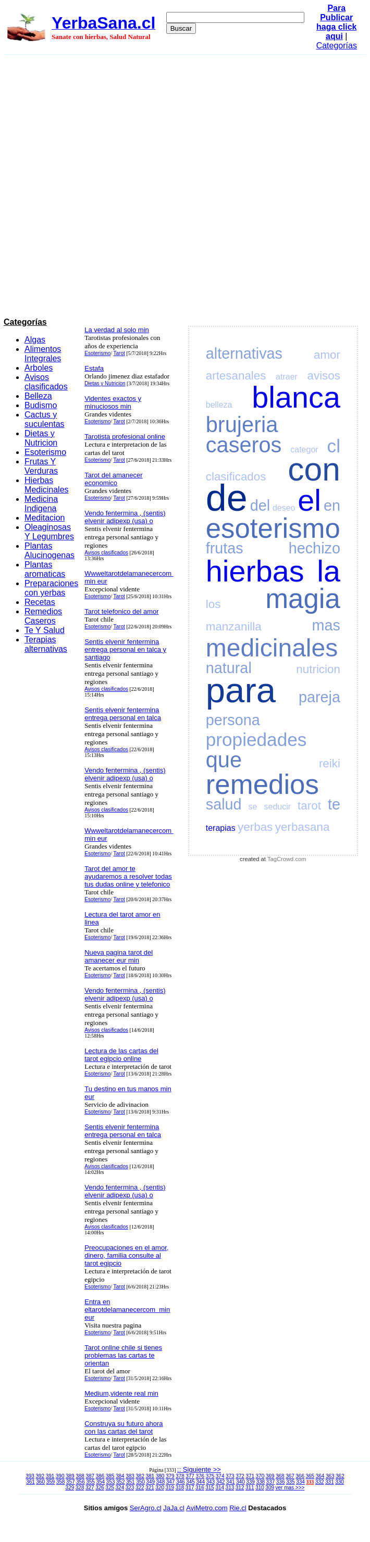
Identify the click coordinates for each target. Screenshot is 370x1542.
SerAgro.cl (146, 1508)
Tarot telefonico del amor (121, 611)
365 (310, 1476)
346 (180, 1482)
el (309, 500)
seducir (277, 806)
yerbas (255, 826)
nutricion (318, 669)
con (314, 469)
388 (80, 1476)
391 (50, 1476)
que (224, 760)
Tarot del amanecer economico (113, 479)
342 (220, 1482)
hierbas (255, 571)
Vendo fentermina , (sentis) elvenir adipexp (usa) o (124, 517)
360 (40, 1482)
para (241, 690)
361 (30, 1482)
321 (149, 1487)
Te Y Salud (44, 630)
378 (180, 1476)
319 (169, 1487)
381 (150, 1476)
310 (259, 1487)
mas (326, 625)
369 (270, 1476)
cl (333, 446)
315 (209, 1487)
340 (240, 1482)
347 (170, 1482)
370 (260, 1476)
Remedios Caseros (43, 616)
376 (199, 1476)
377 (190, 1476)
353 (110, 1482)
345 (190, 1482)
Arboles (38, 367)
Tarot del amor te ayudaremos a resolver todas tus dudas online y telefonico (128, 876)
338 (260, 1482)
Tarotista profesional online (124, 436)
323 (130, 1487)
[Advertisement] (124, 184)
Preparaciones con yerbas (51, 588)
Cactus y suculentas (44, 419)
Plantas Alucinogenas (49, 550)
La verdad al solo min (116, 330)
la (328, 571)
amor (327, 354)
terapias (221, 828)
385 (110, 1476)
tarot (309, 805)
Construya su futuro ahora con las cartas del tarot (123, 1427)
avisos (323, 375)
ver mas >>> (290, 1487)
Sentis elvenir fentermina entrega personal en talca (122, 714)
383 (130, 1476)
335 (290, 1482)
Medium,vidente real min (121, 1393)
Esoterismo (45, 452)
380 (160, 1476)
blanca (296, 397)
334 (300, 1482)
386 (100, 1476)
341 (230, 1482)
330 (339, 1482)
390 (60, 1476)
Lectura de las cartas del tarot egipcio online (121, 1055)
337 (270, 1482)
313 (230, 1487)
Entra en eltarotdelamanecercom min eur (127, 1309)
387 (89, 1476)
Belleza (38, 395)
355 (90, 1482)
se (253, 806)
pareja (319, 697)
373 (230, 1476)
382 (139, 1476)
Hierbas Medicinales (46, 485)
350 (140, 1482)
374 (220, 1476)
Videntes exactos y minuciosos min (112, 402)
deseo (284, 507)
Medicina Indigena (41, 504)
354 (100, 1482)
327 (89, 1487)
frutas (224, 548)
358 (60, 1482)
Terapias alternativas (45, 644)
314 (219, 1487)
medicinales (272, 648)
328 (80, 1487)
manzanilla (234, 626)
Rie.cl (237, 1508)
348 (160, 1482)
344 (200, 1482)
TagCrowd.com (286, 859)
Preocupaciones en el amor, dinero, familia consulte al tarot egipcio (126, 1255)
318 (180, 1487)
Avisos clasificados (46, 382)
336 (280, 1482)
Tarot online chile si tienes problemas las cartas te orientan (123, 1355)
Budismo (40, 405)
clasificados (236, 476)
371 (249, 1476)
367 (290, 1476)
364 (320, 1476)
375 (210, 1476)
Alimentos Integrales (42, 354)
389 (70, 1476)
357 (70, 1482)
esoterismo (273, 528)
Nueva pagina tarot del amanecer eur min (118, 956)
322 (139, 1487)
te (334, 804)
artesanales (236, 375)
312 (240, 1487)
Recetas (39, 602)
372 (240, 1476)
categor (304, 449)
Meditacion (44, 517)
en (332, 505)
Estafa (94, 368)
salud (224, 804)
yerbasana (302, 826)
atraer (287, 376)
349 (150, 1482)
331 (329, 1482)
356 (80, 1482)
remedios (262, 784)
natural (229, 668)
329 (70, 1487)
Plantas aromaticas (44, 569)
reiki (329, 763)
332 (319, 1482)
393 (30, 1476)
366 (299, 1476)
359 (50, 1482)
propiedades (256, 739)
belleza (219, 404)
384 (120, 1476)
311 (249, 1487)
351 (130, 1482)
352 (120, 1482)
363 (330, 1476)
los (213, 604)
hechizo (314, 548)
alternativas (244, 353)
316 (199, 1487)
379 (170, 1476)
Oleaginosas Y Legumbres (49, 532)
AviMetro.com (206, 1508)
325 (109, 1487)
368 (280, 1476)
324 (120, 1487)
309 (269, 1487)
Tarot (119, 353)
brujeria (242, 424)
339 (250, 1482)
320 (159, 1487)
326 (99, 1487)
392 (39, 1476)
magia (302, 598)
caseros (244, 445)
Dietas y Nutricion (40, 438)
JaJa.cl (173, 1508)
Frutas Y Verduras (41, 466)
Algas (34, 339)
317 (190, 1487)
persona (233, 720)
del (260, 505)
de (227, 498)
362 (340, 1476)
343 (210, 1482)
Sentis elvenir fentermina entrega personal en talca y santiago (125, 649)
